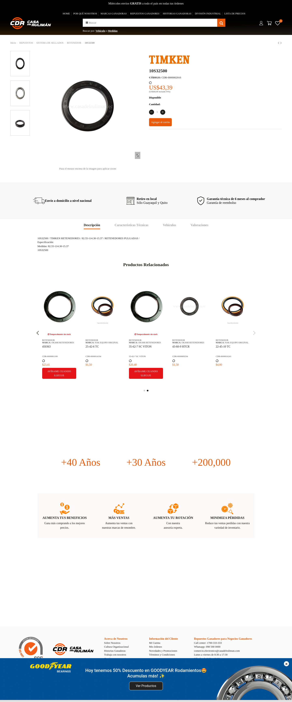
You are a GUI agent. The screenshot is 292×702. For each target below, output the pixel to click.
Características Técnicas (131, 225)
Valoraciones (199, 225)
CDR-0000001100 (50, 356)
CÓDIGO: (155, 77)
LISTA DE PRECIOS (234, 13)
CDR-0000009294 (180, 356)
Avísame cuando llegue (59, 373)
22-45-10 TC (223, 346)
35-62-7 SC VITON (140, 346)
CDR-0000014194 (93, 356)
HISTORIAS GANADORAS (177, 13)
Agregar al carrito (160, 122)
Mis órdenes (155, 646)
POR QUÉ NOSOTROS (85, 13)
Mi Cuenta (154, 642)
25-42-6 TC (92, 346)
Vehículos (169, 225)
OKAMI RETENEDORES (63, 342)
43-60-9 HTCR (181, 346)
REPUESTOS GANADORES (144, 13)
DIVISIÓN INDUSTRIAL (208, 13)
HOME (66, 13)
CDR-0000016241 (223, 356)
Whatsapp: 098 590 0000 (207, 646)
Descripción (92, 225)
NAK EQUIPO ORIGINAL (106, 342)
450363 (46, 346)
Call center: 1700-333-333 (208, 642)
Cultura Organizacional (116, 646)
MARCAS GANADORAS (114, 13)
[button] (87, 22)
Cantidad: (154, 104)
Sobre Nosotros (112, 642)
